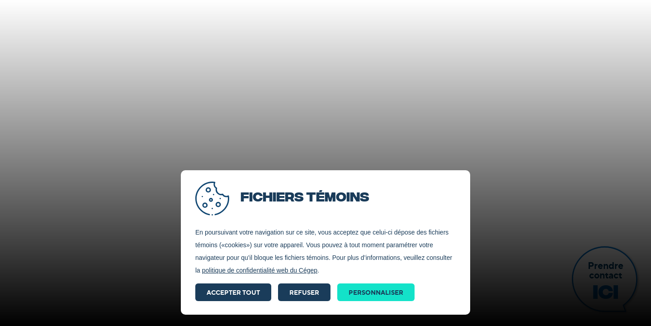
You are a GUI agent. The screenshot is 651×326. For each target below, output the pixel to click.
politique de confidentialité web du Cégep (259, 270)
